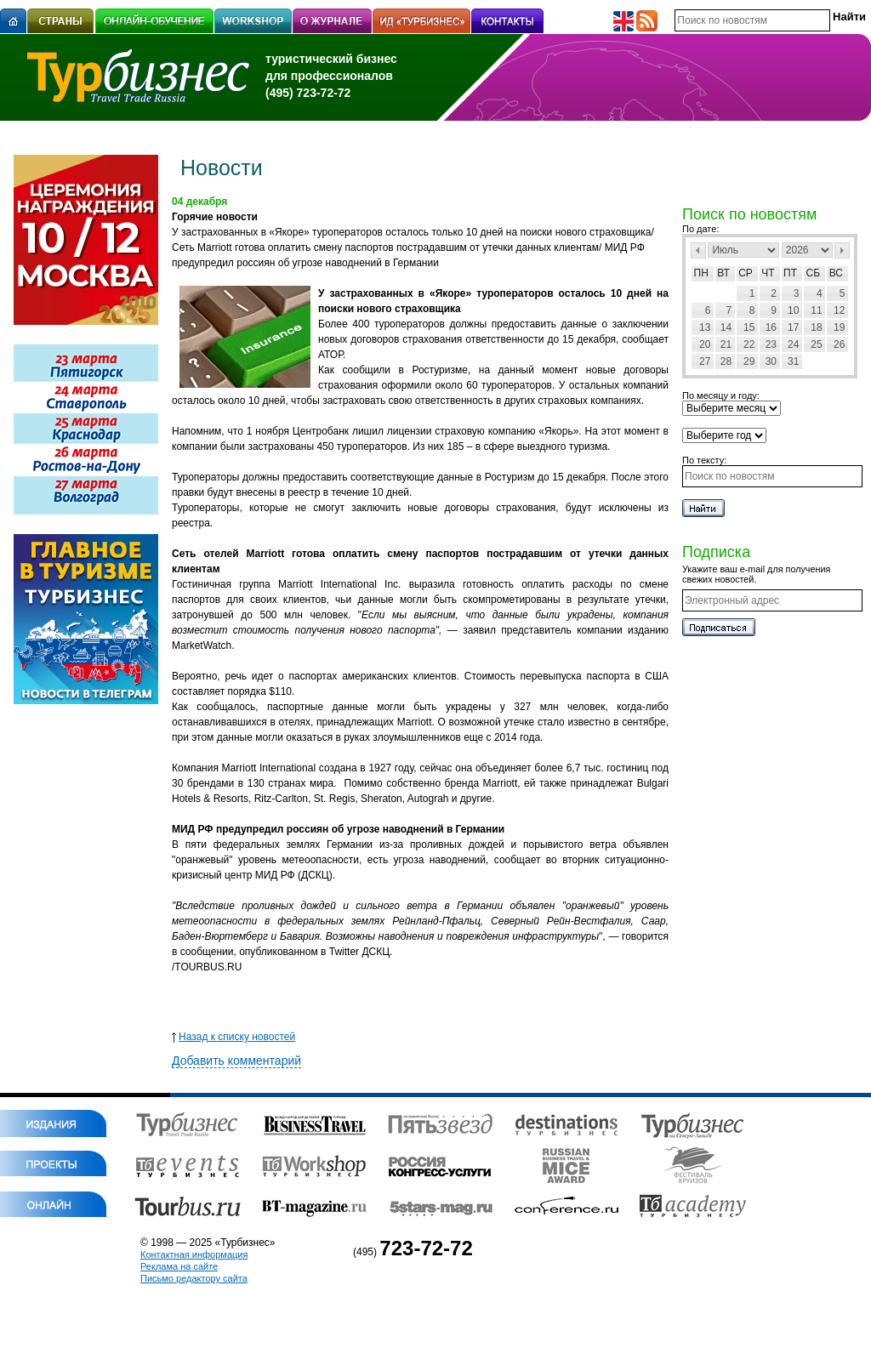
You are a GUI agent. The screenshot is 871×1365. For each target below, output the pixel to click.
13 (704, 327)
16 (771, 327)
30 (771, 361)
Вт (723, 273)
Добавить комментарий (236, 1060)
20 (704, 344)
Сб (813, 273)
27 (704, 361)
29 (748, 361)
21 (726, 344)
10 (793, 310)
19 (839, 327)
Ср (745, 273)
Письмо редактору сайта (194, 1278)
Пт (790, 273)
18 (816, 327)
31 (793, 361)
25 (816, 344)
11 (816, 310)
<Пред (698, 250)
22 (748, 344)
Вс (836, 273)
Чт (767, 273)
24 (793, 344)
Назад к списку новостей (233, 1037)
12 (839, 310)
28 (726, 361)
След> (842, 250)
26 (839, 344)
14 (726, 327)
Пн (701, 273)
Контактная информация (194, 1254)
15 (748, 327)
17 (793, 327)
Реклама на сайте (179, 1266)
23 (771, 344)
